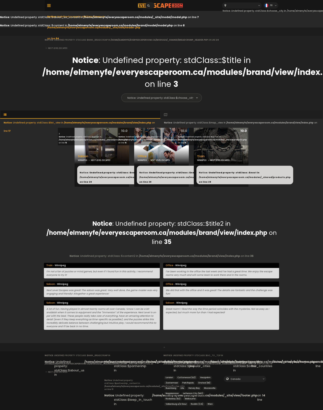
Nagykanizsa (172, 393)
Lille (182, 388)
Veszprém (205, 377)
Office (142, 156)
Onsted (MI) (204, 382)
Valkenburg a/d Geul (176, 404)
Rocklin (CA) (197, 404)
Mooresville (209, 388)
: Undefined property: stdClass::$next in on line (125, 177)
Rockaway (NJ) (173, 398)
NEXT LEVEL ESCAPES (100, 160)
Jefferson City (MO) (193, 393)
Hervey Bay (194, 388)
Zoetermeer (172, 382)
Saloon (83, 156)
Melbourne (190, 398)
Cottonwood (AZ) (186, 377)
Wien (210, 404)
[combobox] (242, 5)
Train (201, 156)
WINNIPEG (82, 160)
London (169, 377)
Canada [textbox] (236, 379)
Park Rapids (188, 382)
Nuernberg (171, 388)
